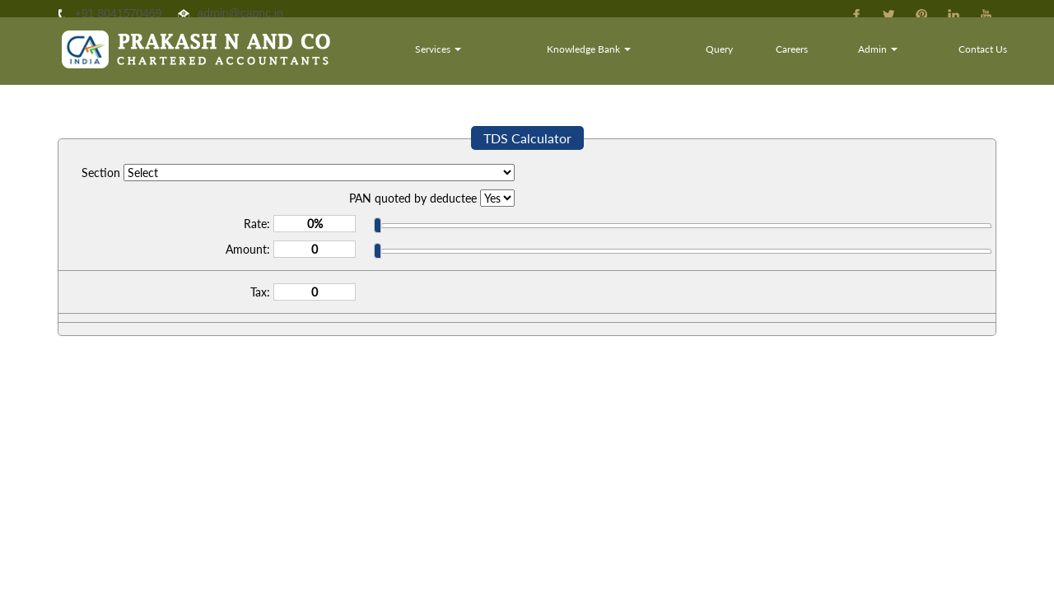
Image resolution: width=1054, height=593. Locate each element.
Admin (910, 61)
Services (555, 61)
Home (412, 61)
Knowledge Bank (677, 61)
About (474, 61)
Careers (840, 61)
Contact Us (993, 61)
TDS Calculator (527, 138)
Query (781, 61)
